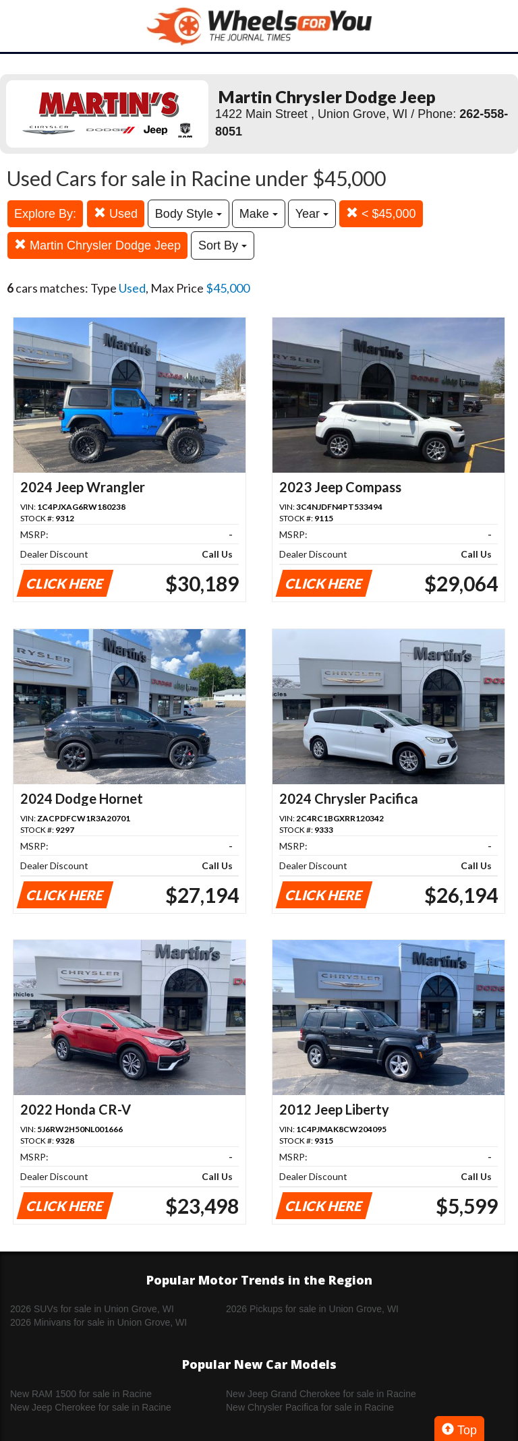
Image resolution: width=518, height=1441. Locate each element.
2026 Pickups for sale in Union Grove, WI (312, 1308)
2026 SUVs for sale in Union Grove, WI (92, 1308)
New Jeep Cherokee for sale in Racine (90, 1407)
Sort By (222, 245)
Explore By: (45, 213)
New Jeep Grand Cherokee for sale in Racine (321, 1393)
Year (311, 213)
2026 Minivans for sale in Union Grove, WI (98, 1322)
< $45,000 (381, 213)
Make (258, 213)
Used (116, 213)
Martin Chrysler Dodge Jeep (97, 245)
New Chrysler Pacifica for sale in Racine (310, 1407)
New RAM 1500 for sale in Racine (81, 1393)
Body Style (188, 213)
